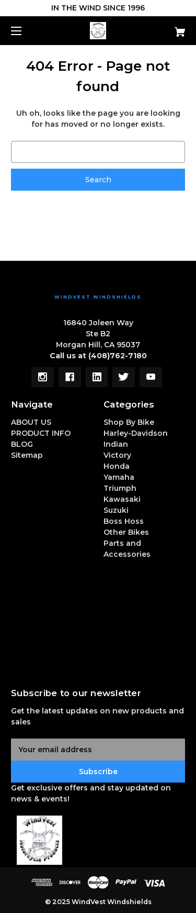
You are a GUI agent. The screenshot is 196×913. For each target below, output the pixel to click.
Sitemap (27, 455)
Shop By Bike (128, 422)
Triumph (119, 488)
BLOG (22, 444)
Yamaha (118, 477)
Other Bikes (126, 532)
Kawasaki (122, 499)
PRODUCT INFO (41, 433)
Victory (117, 455)
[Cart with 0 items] (167, 28)
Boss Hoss (123, 521)
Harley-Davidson (135, 433)
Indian (115, 444)
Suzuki (116, 510)
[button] (98, 840)
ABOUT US (31, 422)
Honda (116, 466)
